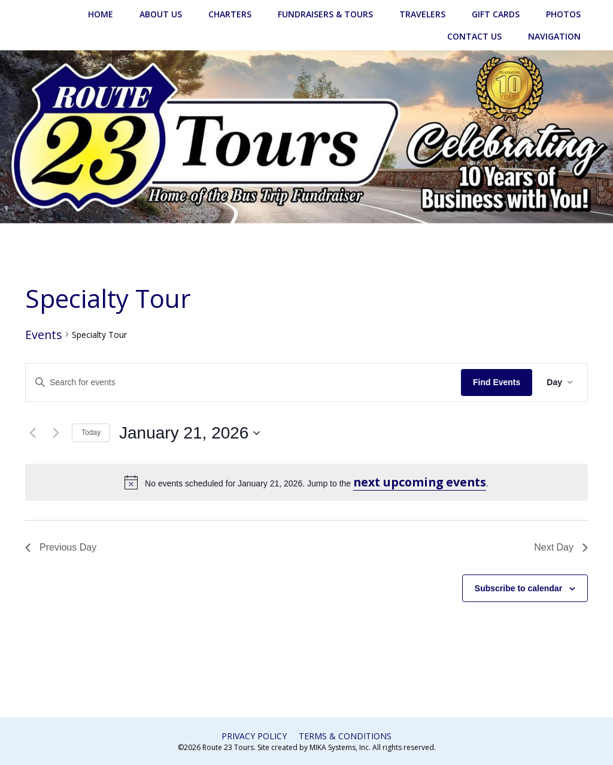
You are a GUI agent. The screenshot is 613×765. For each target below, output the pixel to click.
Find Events (496, 382)
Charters (229, 14)
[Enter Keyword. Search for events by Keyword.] (243, 382)
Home (100, 14)
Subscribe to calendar (518, 588)
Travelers (422, 14)
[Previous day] (32, 433)
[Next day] (55, 433)
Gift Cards (496, 14)
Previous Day (60, 547)
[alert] (306, 482)
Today (91, 432)
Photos (563, 14)
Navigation (554, 36)
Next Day (561, 547)
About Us (160, 14)
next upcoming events (419, 482)
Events (43, 334)
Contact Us (474, 36)
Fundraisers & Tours (325, 14)
